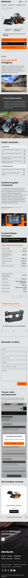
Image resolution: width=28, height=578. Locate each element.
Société (3, 556)
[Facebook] (2, 570)
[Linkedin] (11, 570)
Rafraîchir (14, 443)
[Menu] (26, 1)
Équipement (17, 556)
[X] (8, 570)
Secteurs (9, 556)
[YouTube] (14, 570)
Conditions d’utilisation (6, 564)
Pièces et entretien (6, 558)
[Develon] (6, 1)
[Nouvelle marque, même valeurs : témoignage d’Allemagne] (14, 125)
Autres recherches (16, 566)
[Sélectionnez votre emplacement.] (20, 1)
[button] (6, 517)
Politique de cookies (6, 566)
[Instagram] (5, 570)
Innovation (17, 558)
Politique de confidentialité (20, 564)
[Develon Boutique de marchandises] (3, 539)
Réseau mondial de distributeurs (15, 401)
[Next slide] (25, 18)
